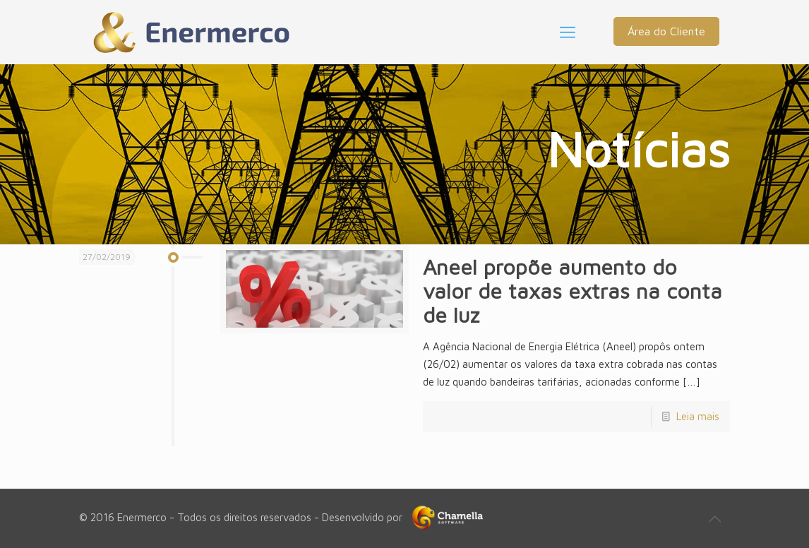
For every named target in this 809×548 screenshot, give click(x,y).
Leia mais (697, 416)
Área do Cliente (666, 31)
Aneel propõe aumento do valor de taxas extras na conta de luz (572, 290)
